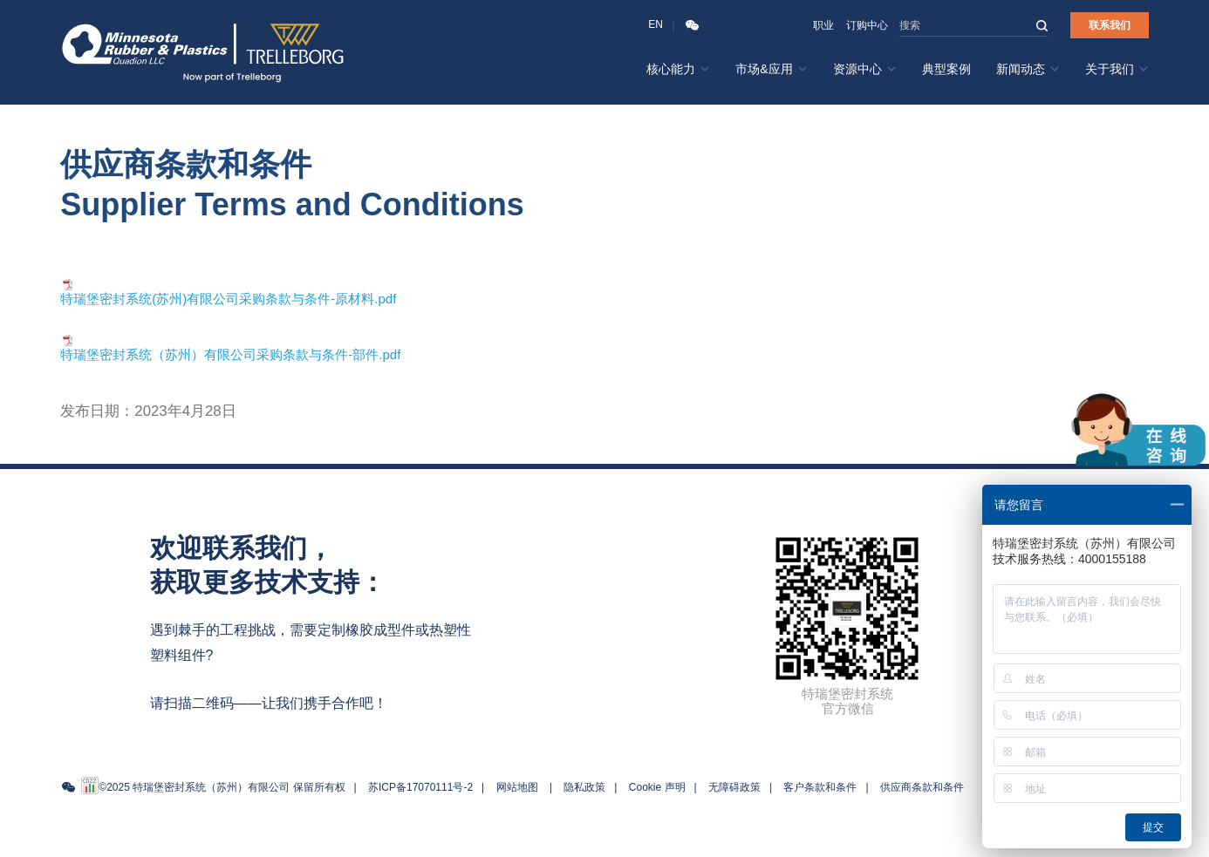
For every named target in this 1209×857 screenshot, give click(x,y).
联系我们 (1109, 25)
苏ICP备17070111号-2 (420, 787)
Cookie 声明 (657, 787)
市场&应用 (771, 69)
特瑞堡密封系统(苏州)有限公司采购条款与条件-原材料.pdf (228, 298)
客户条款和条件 (820, 787)
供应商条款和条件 (922, 787)
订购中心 (867, 25)
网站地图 (517, 787)
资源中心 (865, 69)
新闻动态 (1028, 69)
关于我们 (1117, 69)
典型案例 (946, 69)
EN (655, 25)
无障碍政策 (734, 787)
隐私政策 (584, 787)
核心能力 (678, 69)
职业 (823, 25)
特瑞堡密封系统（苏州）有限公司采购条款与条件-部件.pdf (230, 354)
